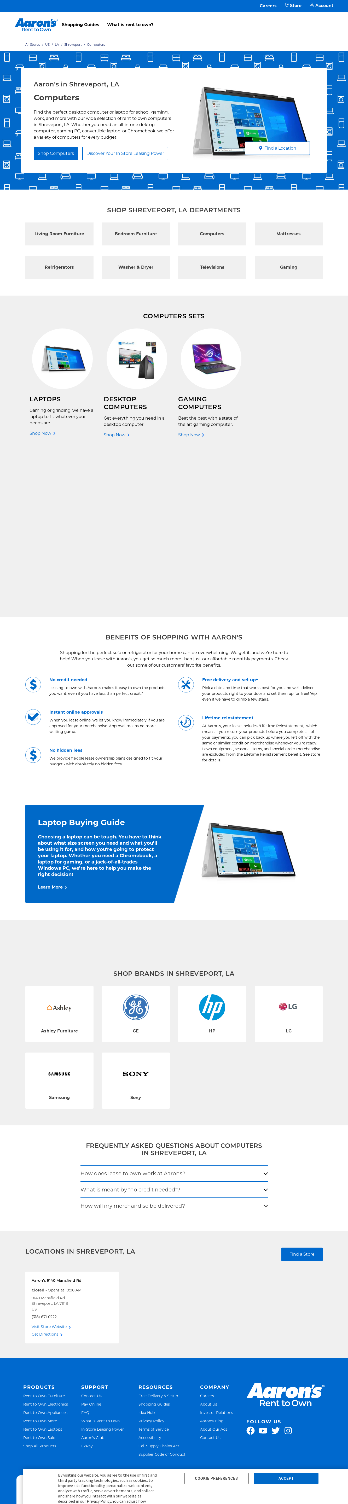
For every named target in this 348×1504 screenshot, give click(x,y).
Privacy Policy (151, 1258)
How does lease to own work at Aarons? (132, 1011)
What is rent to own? (130, 24)
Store (293, 6)
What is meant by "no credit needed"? (130, 1028)
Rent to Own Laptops (42, 1267)
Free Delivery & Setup (158, 1234)
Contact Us (91, 1234)
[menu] (174, 19)
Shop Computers (56, 153)
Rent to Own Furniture (44, 1234)
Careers (268, 5)
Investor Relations (216, 1250)
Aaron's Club (92, 1275)
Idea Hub (146, 1250)
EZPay (87, 1284)
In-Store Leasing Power (102, 1267)
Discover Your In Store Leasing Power (125, 153)
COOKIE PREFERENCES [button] (216, 1478)
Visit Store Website (49, 1164)
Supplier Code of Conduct (161, 1292)
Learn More (50, 725)
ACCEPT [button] (286, 1478)
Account (321, 6)
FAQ (85, 1250)
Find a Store (302, 1092)
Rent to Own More (40, 1258)
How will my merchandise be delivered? (132, 1044)
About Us (208, 1242)
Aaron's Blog (212, 1258)
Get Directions (45, 1172)
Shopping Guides (80, 24)
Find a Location (277, 148)
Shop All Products (39, 1284)
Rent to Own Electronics (45, 1242)
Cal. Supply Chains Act (158, 1284)
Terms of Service (153, 1267)
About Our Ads (213, 1267)
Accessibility (149, 1275)
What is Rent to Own (100, 1258)
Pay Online (91, 1242)
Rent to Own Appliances (45, 1250)
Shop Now (40, 433)
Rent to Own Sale (39, 1275)
